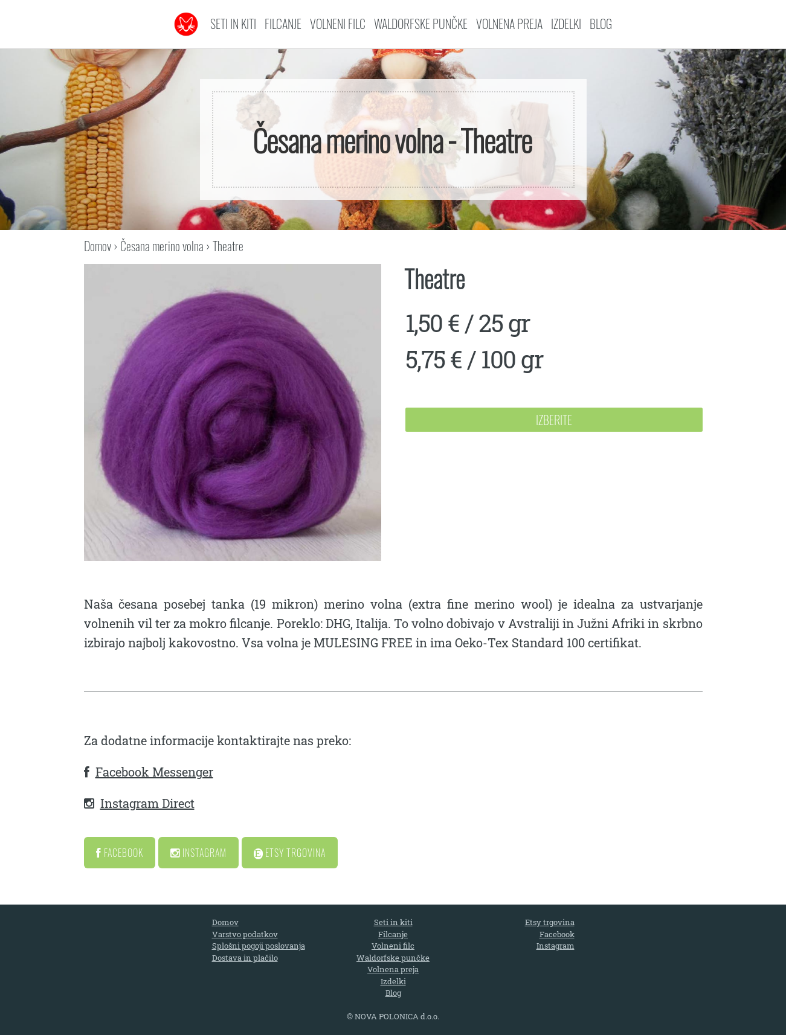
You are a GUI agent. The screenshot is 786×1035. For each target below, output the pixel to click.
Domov (97, 246)
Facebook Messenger (154, 772)
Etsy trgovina (550, 922)
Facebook (119, 852)
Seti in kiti (233, 23)
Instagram (198, 852)
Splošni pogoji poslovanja (258, 945)
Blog (601, 23)
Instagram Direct (147, 803)
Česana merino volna (162, 246)
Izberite (554, 420)
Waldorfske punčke (421, 23)
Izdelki (566, 23)
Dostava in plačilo (245, 957)
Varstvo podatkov (245, 934)
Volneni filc (338, 23)
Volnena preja (509, 23)
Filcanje (283, 23)
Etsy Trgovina (290, 852)
